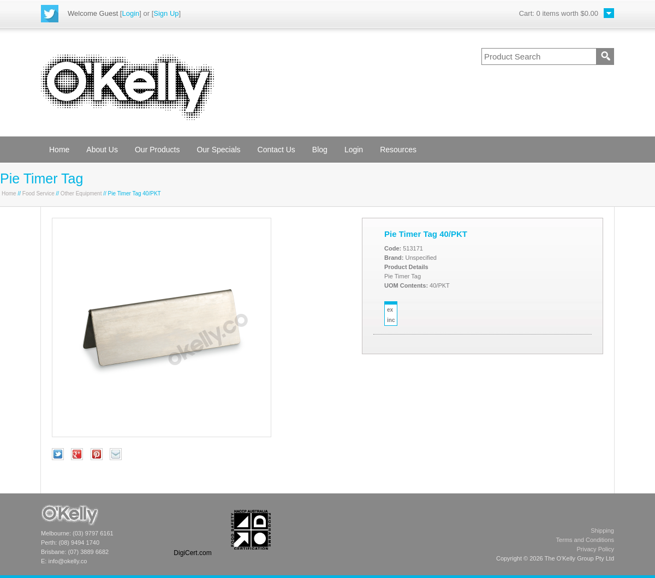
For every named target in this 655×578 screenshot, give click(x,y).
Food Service (38, 193)
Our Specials (218, 149)
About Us (102, 149)
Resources (398, 149)
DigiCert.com (192, 553)
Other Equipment (81, 193)
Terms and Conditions (585, 540)
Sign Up (165, 13)
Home (59, 149)
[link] (192, 530)
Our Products (157, 149)
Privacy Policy (595, 549)
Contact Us (276, 149)
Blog (319, 149)
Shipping (602, 530)
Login (130, 13)
